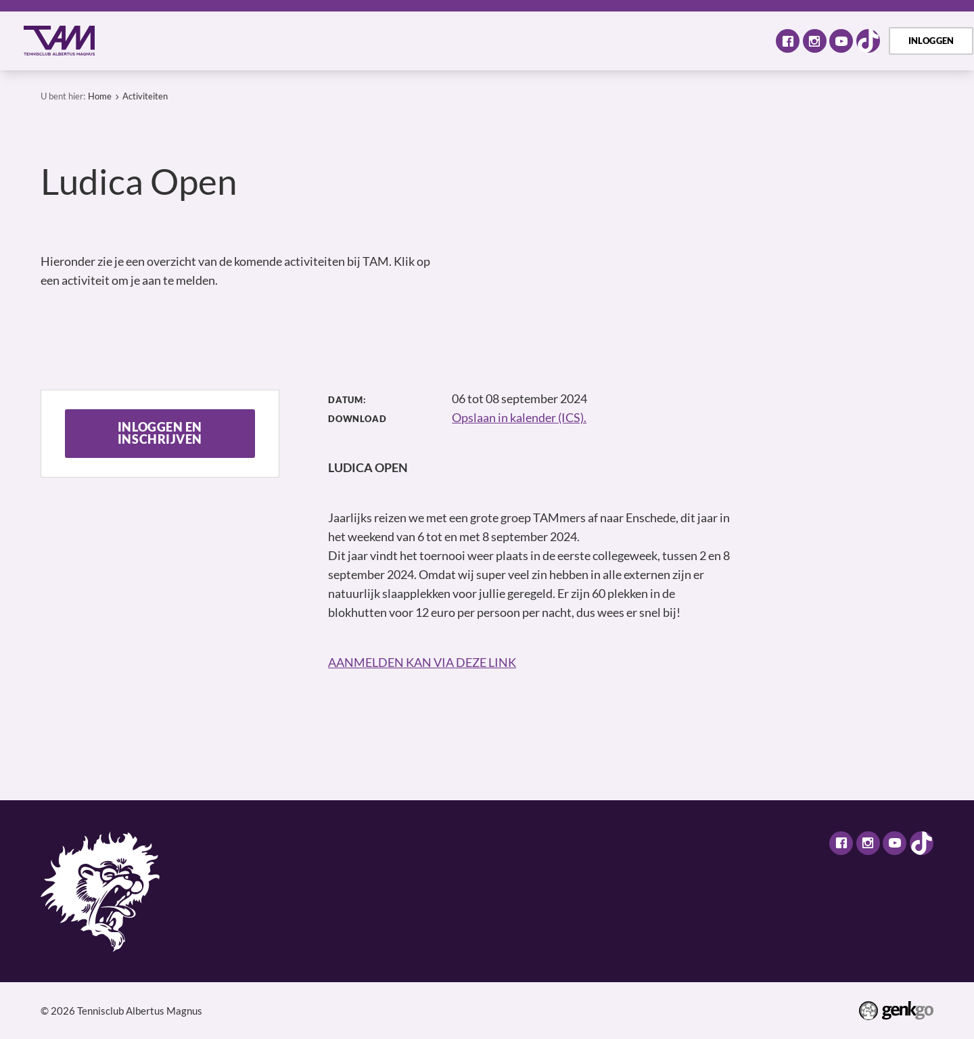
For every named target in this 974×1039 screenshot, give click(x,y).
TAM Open (585, 40)
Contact (661, 40)
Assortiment (497, 40)
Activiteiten (276, 40)
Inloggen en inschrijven (160, 433)
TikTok (868, 41)
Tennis (351, 40)
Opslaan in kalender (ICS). (519, 418)
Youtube (841, 41)
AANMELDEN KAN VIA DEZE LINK (422, 662)
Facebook (787, 41)
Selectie (416, 40)
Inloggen (931, 40)
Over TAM (189, 40)
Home (131, 41)
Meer (730, 40)
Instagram (815, 41)
